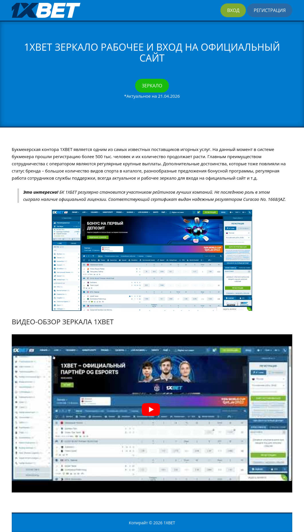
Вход (233, 10)
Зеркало (152, 86)
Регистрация (270, 10)
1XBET (169, 522)
